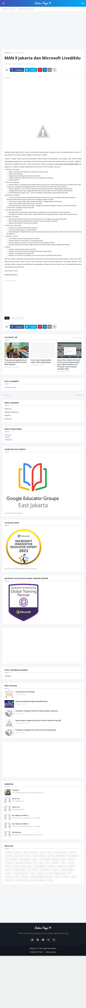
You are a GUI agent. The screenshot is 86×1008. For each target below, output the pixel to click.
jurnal (41, 863)
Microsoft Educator (17, 53)
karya (47, 863)
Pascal (32, 873)
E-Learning (50, 856)
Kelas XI (71, 863)
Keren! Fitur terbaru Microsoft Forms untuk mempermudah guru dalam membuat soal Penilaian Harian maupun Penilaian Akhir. (68, 364)
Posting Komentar (10, 387)
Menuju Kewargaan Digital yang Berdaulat (31, 701)
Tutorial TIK (9, 880)
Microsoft (8, 870)
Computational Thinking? (25, 692)
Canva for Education (60, 852)
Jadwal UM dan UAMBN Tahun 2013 (26, 863)
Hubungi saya (51, 952)
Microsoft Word (45, 870)
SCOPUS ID (8, 419)
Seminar (24, 877)
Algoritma (18, 852)
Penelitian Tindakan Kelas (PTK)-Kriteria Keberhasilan (35, 730)
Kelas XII (8, 866)
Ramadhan (9, 877)
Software (57, 877)
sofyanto (15, 790)
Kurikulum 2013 (26, 866)
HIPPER (63, 859)
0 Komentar (31, 64)
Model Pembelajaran (67, 870)
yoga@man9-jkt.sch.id (11, 274)
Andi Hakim (33, 852)
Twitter (7, 437)
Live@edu (52, 152)
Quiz (69, 873)
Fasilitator (14, 859)
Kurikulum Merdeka (39, 866)
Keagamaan (55, 863)
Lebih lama (79, 395)
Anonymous (16, 832)
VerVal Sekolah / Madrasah (38, 880)
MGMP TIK (72, 866)
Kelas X (64, 863)
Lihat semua (77, 337)
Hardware (55, 859)
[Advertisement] (43, 30)
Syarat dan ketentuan (26, 9)
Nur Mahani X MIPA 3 (20, 815)
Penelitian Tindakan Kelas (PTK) (56, 873)
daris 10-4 (16, 798)
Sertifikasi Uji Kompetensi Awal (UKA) (41, 877)
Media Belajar (62, 866)
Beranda (7, 53)
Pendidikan (41, 873)
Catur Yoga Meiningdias (47, 948)
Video (50, 880)
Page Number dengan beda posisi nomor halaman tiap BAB (38, 720)
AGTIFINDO (9, 852)
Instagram (8, 440)
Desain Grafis (19, 856)
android (42, 852)
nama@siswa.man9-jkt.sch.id (13, 161)
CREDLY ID (7, 409)
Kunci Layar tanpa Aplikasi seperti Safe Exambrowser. (41, 361)
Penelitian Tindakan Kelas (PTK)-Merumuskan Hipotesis (36, 711)
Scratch (17, 877)
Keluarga (16, 866)
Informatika (9, 863)
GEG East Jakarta (25, 859)
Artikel (50, 852)
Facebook (7, 435)
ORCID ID (7, 415)
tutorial (74, 877)
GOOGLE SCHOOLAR (11, 412)
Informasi (71, 859)
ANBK (25, 852)
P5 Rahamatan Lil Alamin (20, 873)
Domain (28, 856)
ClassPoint (72, 852)
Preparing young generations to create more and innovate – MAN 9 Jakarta (16, 362)
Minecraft (55, 870)
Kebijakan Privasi (8, 9)
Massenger (51, 866)
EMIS (7, 859)
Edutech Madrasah (72, 856)
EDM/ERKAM (60, 856)
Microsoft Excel (33, 870)
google (35, 859)
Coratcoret (9, 856)
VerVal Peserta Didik (21, 880)
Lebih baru (7, 395)
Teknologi (66, 877)
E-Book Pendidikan (38, 856)
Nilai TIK (8, 873)
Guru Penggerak (44, 859)
